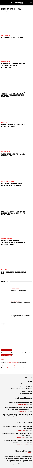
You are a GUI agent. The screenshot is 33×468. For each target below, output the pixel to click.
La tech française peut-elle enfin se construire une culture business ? (11, 184)
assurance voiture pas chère (12, 362)
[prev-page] (2, 324)
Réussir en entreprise (6, 238)
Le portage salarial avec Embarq (8, 365)
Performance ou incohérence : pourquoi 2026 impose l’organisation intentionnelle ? (13, 65)
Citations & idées (5, 35)
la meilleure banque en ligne (10, 367)
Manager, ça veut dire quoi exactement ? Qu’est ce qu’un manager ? (17, 434)
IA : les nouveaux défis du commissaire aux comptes (13, 273)
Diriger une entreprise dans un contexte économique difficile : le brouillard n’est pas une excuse (13, 213)
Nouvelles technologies (7, 181)
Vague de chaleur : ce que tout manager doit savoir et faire (13, 155)
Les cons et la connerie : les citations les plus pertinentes (17, 427)
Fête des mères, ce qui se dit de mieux (12, 38)
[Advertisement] (16, 337)
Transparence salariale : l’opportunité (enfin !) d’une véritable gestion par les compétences (13, 95)
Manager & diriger (5, 61)
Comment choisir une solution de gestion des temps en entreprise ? (13, 125)
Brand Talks (4, 122)
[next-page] (4, 324)
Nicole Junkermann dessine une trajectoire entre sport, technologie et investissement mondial (13, 242)
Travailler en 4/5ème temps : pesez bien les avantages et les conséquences (18, 441)
